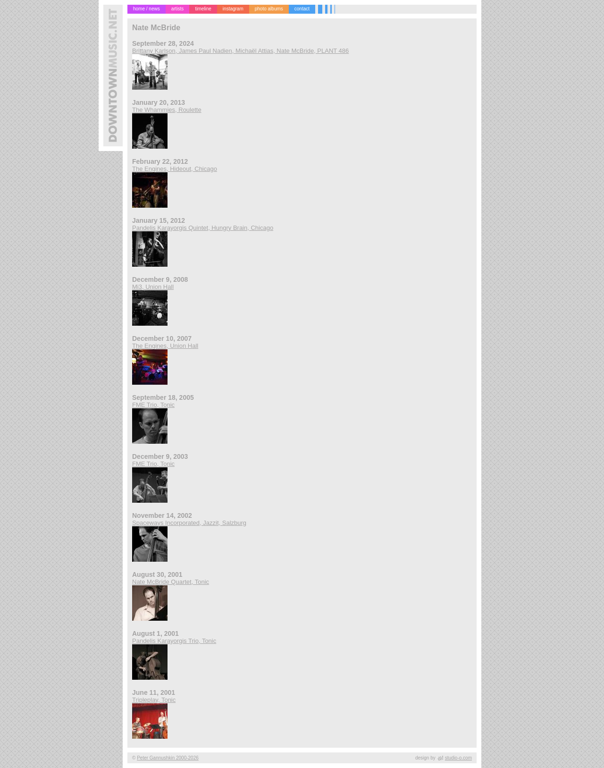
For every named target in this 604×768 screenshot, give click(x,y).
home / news (146, 8)
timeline (203, 8)
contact (302, 8)
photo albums (269, 8)
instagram (233, 8)
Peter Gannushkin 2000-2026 (168, 757)
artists (177, 8)
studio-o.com (458, 757)
